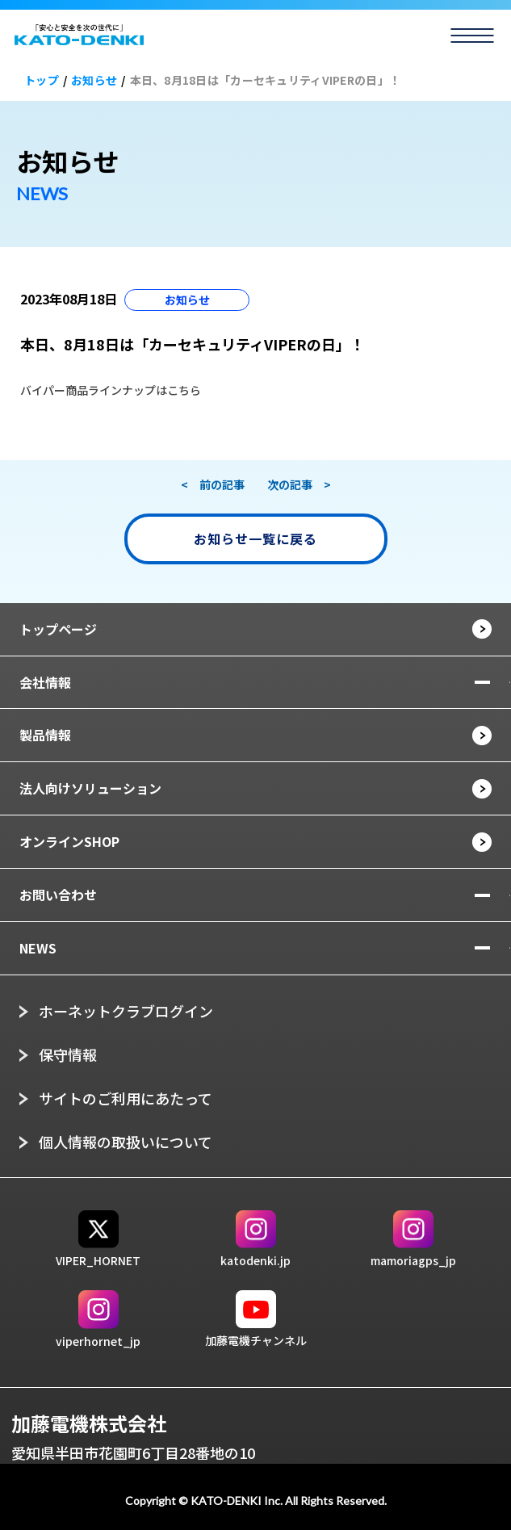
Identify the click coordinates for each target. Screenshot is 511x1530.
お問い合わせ (58, 894)
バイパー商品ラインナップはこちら (110, 390)
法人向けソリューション (90, 788)
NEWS (38, 948)
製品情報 (45, 734)
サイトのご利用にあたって (125, 1098)
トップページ (58, 629)
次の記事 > (299, 484)
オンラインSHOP (69, 841)
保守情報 (68, 1054)
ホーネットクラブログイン (126, 1010)
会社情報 (45, 682)
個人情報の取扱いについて (125, 1141)
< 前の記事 (213, 484)
